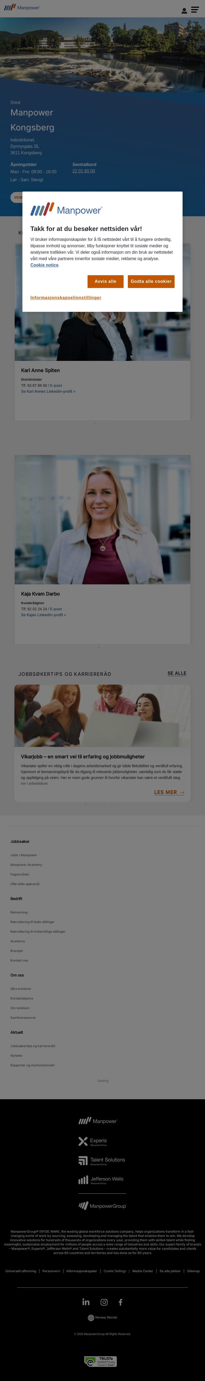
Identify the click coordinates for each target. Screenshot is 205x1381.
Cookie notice (44, 265)
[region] (102, 251)
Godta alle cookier (151, 281)
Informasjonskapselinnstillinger (65, 298)
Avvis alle (105, 281)
